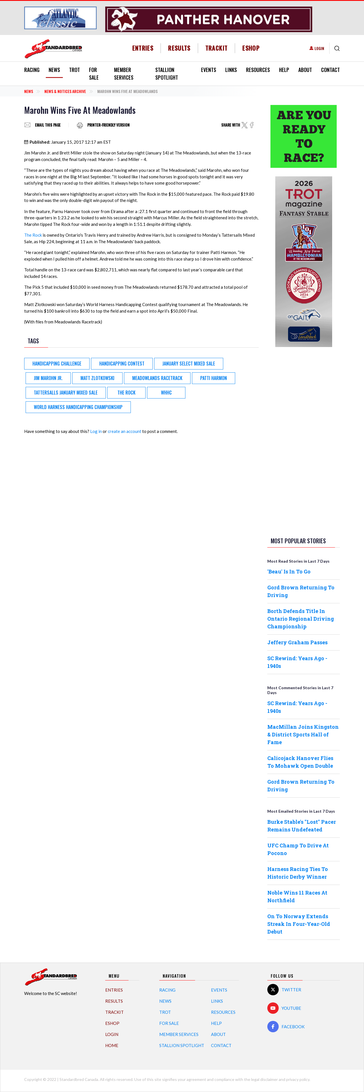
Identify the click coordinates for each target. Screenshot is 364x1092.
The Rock (33, 235)
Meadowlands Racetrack (157, 378)
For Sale (94, 73)
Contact (330, 69)
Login (319, 48)
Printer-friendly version (108, 125)
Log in (96, 431)
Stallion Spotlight (166, 73)
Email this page (48, 125)
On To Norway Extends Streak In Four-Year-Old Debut (298, 924)
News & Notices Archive (65, 91)
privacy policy (297, 1079)
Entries (143, 48)
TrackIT (216, 48)
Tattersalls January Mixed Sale (66, 392)
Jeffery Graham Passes (297, 642)
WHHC (166, 392)
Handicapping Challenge (56, 363)
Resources (258, 69)
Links (231, 69)
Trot (74, 69)
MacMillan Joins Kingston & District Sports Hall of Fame (303, 734)
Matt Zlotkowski (97, 378)
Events (208, 69)
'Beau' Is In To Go (289, 571)
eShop (251, 48)
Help (284, 69)
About (305, 69)
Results (179, 48)
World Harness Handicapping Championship (78, 407)
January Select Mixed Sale (188, 363)
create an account (124, 431)
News (54, 69)
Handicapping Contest (121, 363)
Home (111, 1045)
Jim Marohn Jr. (48, 378)
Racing (32, 69)
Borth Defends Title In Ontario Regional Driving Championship (300, 619)
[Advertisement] (303, 441)
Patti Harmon (213, 378)
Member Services (123, 73)
